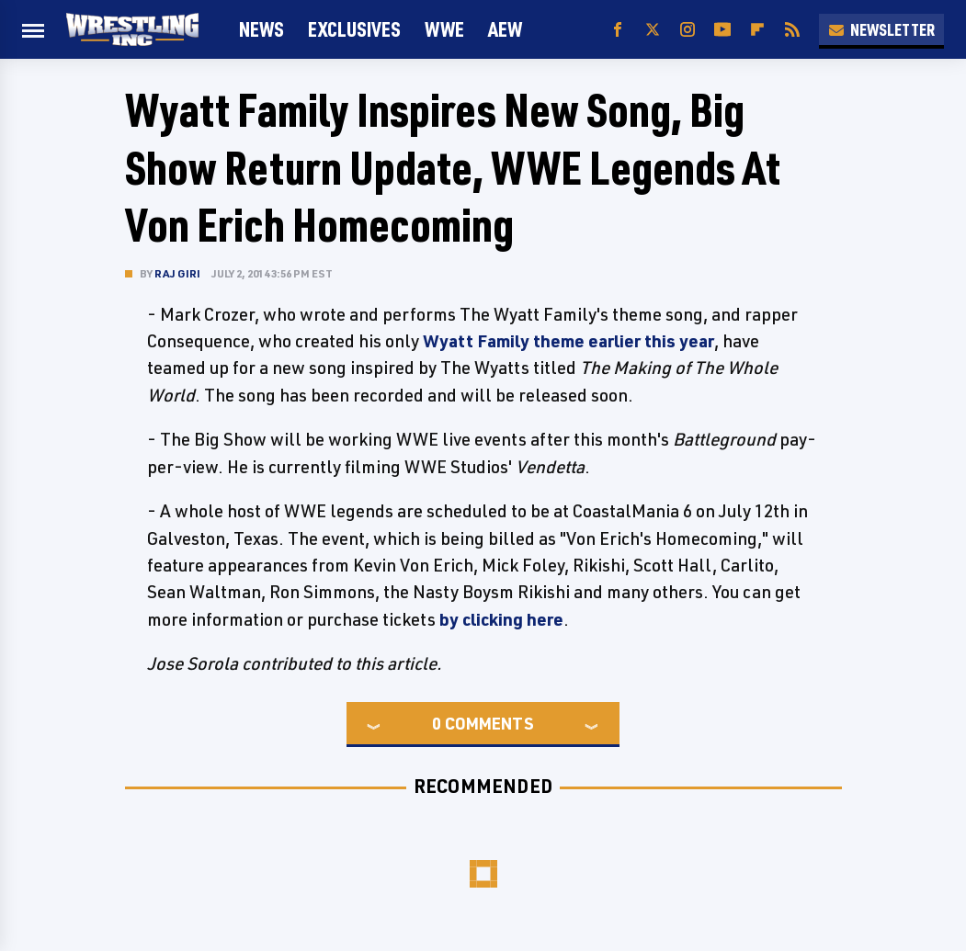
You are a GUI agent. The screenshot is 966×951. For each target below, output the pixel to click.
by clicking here (501, 619)
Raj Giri (177, 273)
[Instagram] (687, 30)
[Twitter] (652, 30)
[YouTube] (722, 30)
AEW (505, 29)
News (261, 29)
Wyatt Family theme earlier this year (568, 341)
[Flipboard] (757, 30)
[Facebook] (617, 30)
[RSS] (792, 30)
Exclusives (354, 29)
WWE (444, 29)
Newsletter (881, 29)
